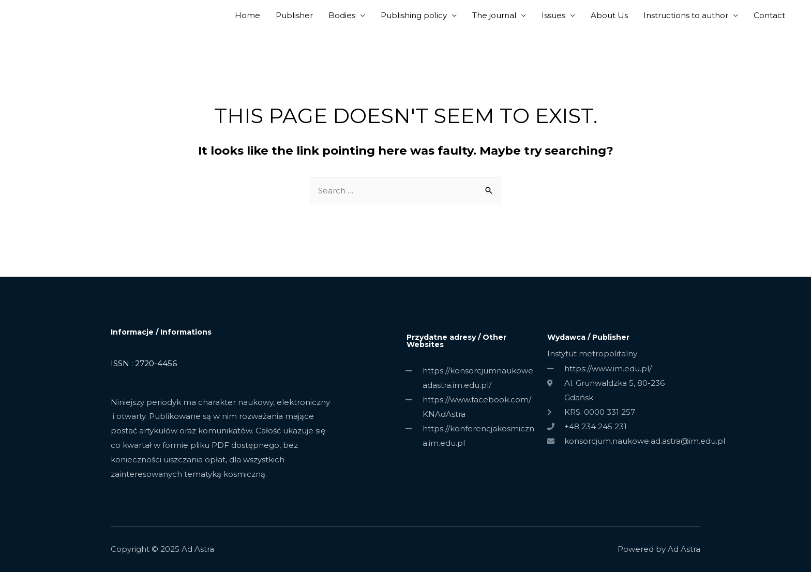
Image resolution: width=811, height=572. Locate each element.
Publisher (294, 15)
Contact (769, 15)
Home (247, 15)
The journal (494, 15)
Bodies (341, 15)
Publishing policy (414, 15)
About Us (609, 15)
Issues (553, 15)
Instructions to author (685, 15)
